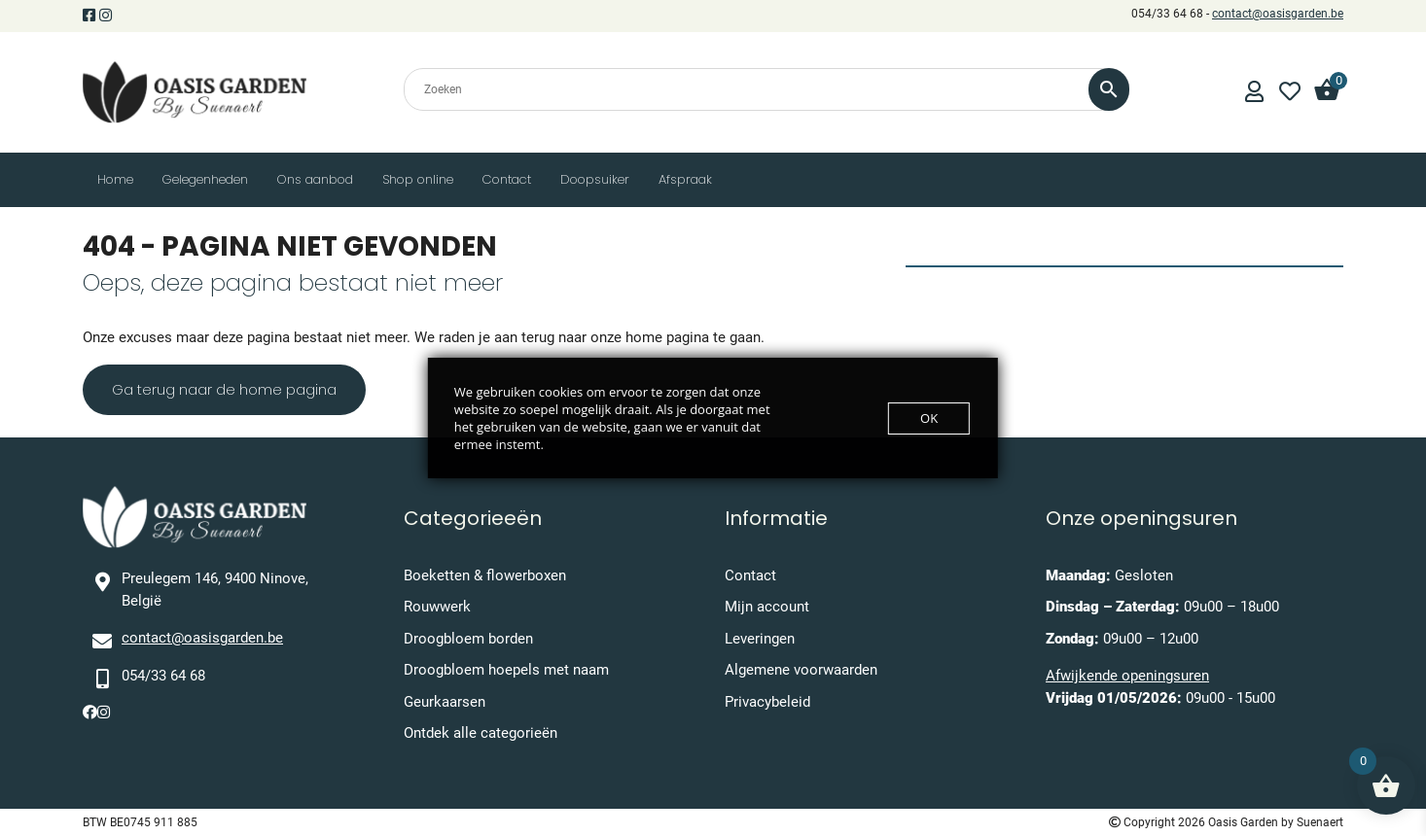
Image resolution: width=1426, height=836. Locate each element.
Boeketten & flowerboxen (485, 575)
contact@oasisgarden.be (1277, 13)
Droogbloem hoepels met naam (506, 670)
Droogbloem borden (468, 638)
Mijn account (767, 606)
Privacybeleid (767, 702)
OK (929, 418)
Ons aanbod (315, 179)
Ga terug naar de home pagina (224, 389)
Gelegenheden (205, 179)
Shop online (417, 179)
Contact (506, 179)
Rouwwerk (437, 606)
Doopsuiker (594, 179)
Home (115, 179)
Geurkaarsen (444, 702)
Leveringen (760, 638)
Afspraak (685, 179)
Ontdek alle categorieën (480, 733)
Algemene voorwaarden (801, 670)
